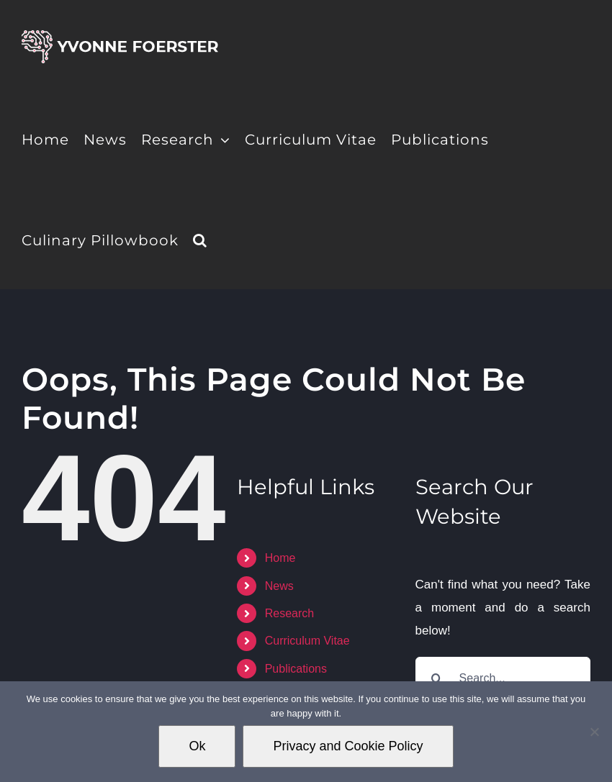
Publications (296, 669)
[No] (594, 731)
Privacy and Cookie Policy (348, 746)
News (279, 586)
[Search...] (502, 678)
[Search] (437, 678)
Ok (197, 746)
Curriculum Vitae (307, 641)
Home (280, 558)
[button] (200, 238)
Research (289, 613)
